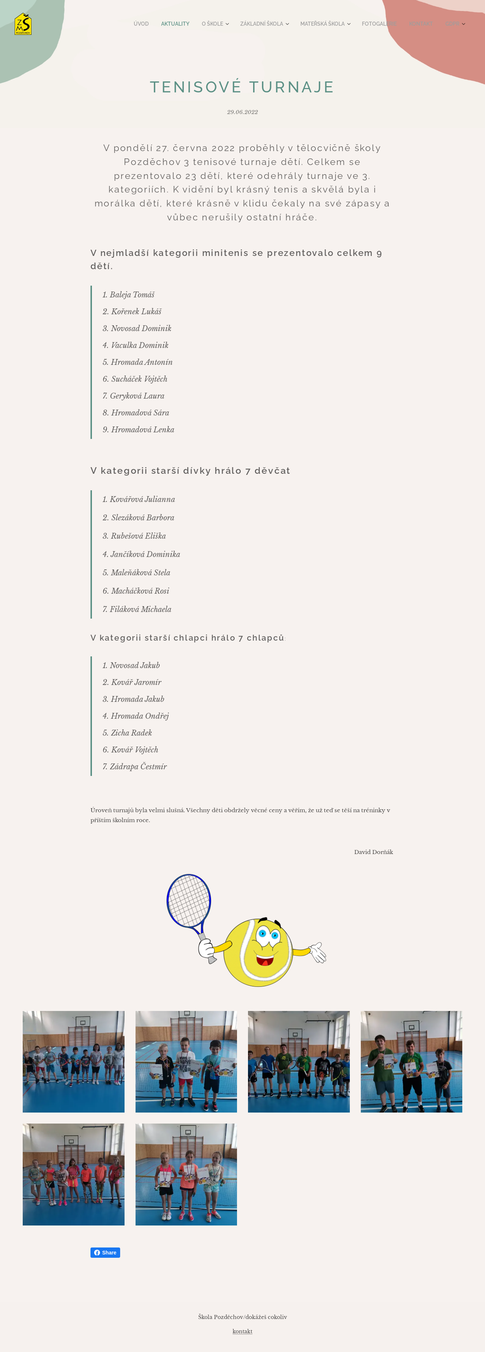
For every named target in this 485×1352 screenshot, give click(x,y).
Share (105, 1253)
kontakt (242, 1331)
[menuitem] (154, 24)
